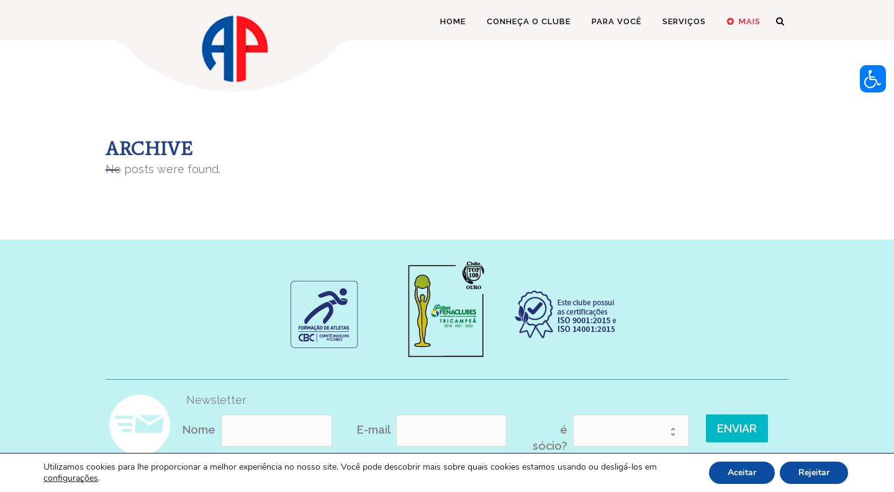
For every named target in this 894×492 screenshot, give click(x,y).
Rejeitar (813, 472)
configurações (70, 478)
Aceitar (742, 472)
